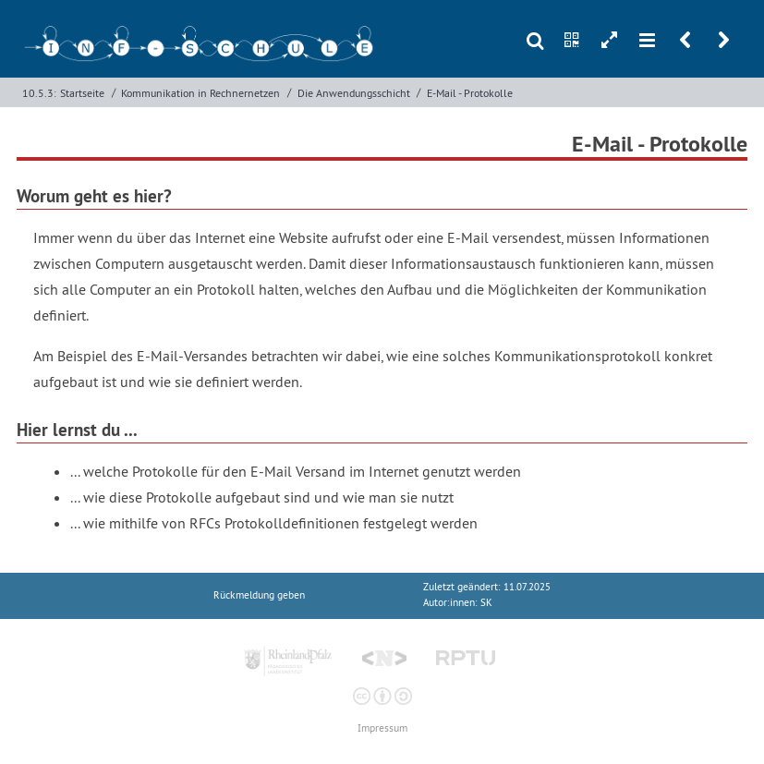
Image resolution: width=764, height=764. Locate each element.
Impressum (382, 728)
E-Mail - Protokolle (470, 93)
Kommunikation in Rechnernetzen (200, 93)
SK (486, 603)
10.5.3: (39, 93)
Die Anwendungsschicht (353, 93)
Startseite (82, 93)
